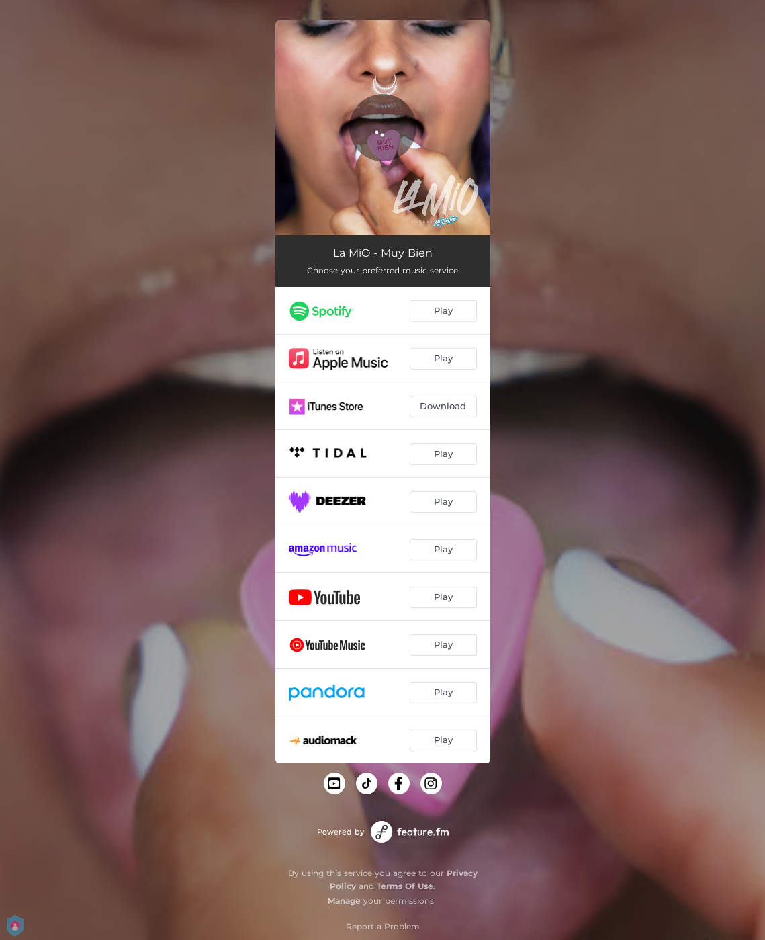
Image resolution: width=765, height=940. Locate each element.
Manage (344, 901)
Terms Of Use (405, 886)
